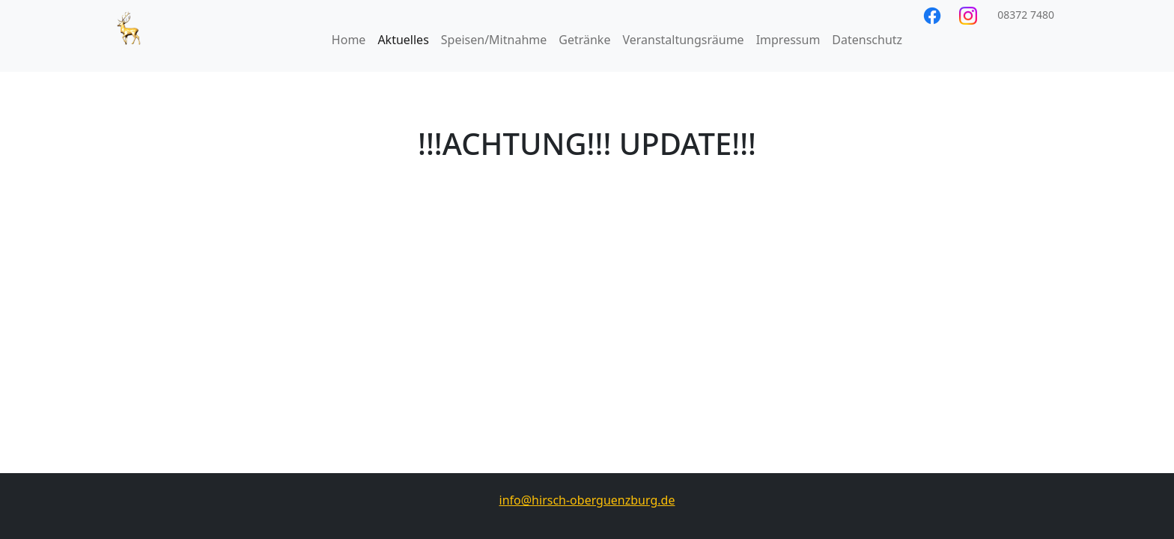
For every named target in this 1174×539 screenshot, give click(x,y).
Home (349, 39)
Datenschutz (867, 39)
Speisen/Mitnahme (494, 39)
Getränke (584, 39)
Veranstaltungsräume (682, 39)
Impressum (788, 39)
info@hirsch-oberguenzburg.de (587, 500)
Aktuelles (402, 39)
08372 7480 (1024, 14)
